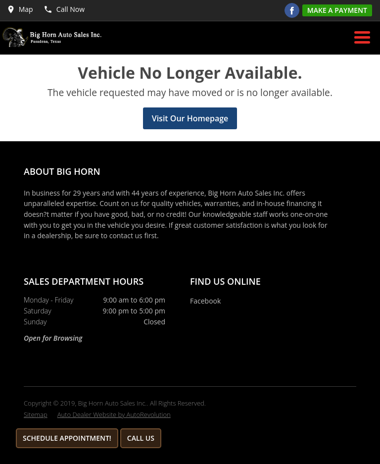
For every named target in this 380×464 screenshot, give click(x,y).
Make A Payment (337, 10)
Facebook (205, 301)
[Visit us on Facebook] (292, 10)
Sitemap (36, 414)
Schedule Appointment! (67, 438)
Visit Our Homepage (190, 118)
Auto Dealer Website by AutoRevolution (114, 414)
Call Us (140, 438)
